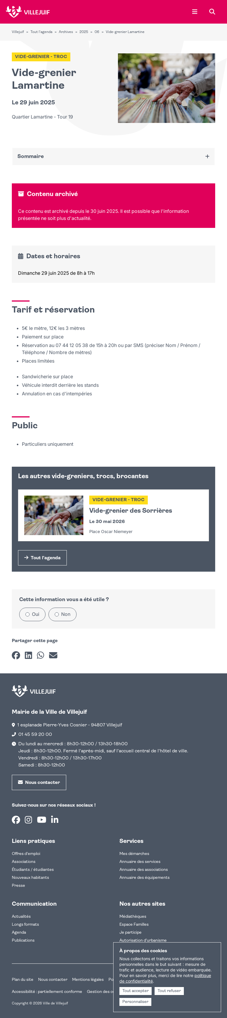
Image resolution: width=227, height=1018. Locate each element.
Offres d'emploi (26, 854)
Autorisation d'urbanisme (143, 940)
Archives (66, 32)
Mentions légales (88, 980)
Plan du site (22, 980)
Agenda (19, 932)
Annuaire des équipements (144, 878)
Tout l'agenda (41, 32)
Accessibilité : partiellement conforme (47, 992)
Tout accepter (135, 991)
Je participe (130, 932)
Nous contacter (52, 980)
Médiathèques (132, 917)
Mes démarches (134, 854)
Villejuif (18, 32)
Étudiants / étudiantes (33, 870)
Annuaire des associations (143, 870)
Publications (23, 940)
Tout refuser (169, 991)
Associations (23, 862)
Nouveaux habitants (30, 878)
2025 (84, 32)
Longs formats (25, 924)
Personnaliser (135, 1002)
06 (97, 32)
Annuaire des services (139, 862)
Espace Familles (134, 924)
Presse (18, 886)
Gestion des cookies (106, 992)
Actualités (21, 917)
